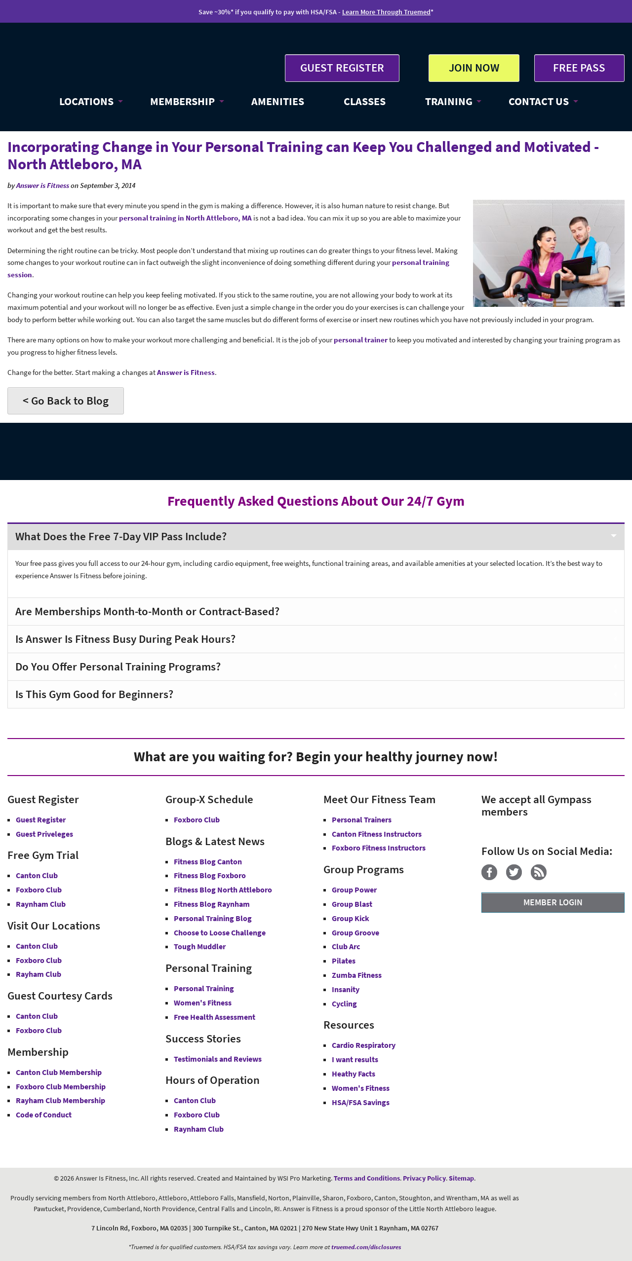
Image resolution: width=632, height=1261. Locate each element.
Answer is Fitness (42, 185)
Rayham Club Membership (60, 1100)
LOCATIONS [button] (86, 101)
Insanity (345, 989)
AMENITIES (277, 101)
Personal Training (204, 988)
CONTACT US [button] (539, 101)
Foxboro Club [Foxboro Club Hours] (197, 1114)
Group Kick (350, 918)
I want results (355, 1059)
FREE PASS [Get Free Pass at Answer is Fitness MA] (579, 67)
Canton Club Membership (59, 1072)
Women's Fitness (203, 1002)
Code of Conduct (44, 1114)
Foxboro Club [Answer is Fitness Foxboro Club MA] (39, 960)
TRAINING (449, 101)
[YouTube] (559, 877)
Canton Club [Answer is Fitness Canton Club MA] (37, 946)
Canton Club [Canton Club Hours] (195, 1100)
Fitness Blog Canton (208, 861)
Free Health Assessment (214, 1017)
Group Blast (352, 904)
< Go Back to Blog (66, 401)
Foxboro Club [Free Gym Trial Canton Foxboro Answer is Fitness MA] (39, 889)
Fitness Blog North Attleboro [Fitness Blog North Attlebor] (223, 889)
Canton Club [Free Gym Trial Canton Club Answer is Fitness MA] (37, 875)
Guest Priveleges (44, 834)
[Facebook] (493, 877)
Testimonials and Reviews (218, 1059)
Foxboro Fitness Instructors (379, 848)
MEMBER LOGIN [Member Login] (553, 902)
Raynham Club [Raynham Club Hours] (199, 1129)
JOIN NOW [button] (474, 67)
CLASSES (365, 101)
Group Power (354, 889)
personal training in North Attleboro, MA (186, 218)
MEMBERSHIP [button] (182, 101)
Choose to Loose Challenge (220, 932)
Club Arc (346, 946)
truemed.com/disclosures (366, 1247)
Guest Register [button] (41, 819)
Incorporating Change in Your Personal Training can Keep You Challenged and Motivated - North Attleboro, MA (303, 155)
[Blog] (542, 877)
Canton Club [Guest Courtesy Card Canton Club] (37, 1016)
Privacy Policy (424, 1178)
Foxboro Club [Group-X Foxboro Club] (197, 819)
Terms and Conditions (367, 1178)
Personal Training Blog (213, 918)
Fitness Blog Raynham (212, 904)
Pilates (344, 960)
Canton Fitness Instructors (377, 834)
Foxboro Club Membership (61, 1086)
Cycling (344, 1003)
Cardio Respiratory (363, 1045)
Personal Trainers (362, 819)
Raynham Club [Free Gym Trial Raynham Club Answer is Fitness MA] (41, 904)
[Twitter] (517, 877)
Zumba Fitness (357, 975)
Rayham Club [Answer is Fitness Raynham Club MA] (38, 974)
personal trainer (361, 339)
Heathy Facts (353, 1073)
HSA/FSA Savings (361, 1102)
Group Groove (355, 932)
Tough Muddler (200, 946)
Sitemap (461, 1178)
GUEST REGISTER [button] (342, 67)
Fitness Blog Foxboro (210, 875)
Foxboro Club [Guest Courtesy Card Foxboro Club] (39, 1030)
